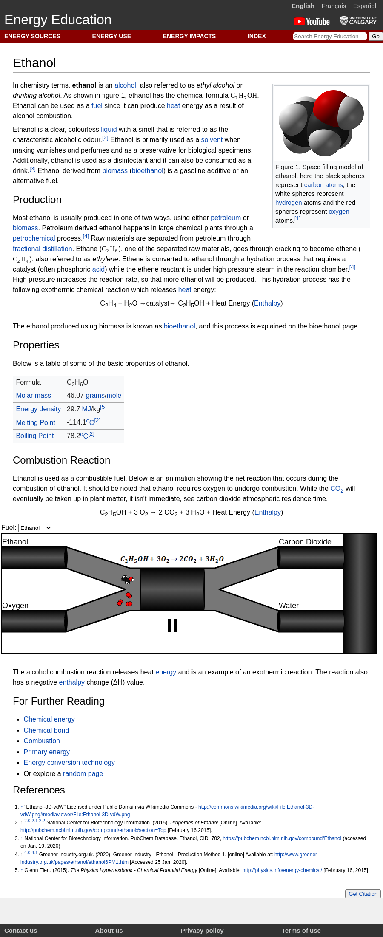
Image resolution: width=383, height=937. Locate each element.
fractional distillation (42, 248)
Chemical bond (46, 730)
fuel (97, 105)
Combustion (42, 741)
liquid (109, 129)
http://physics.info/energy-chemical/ (282, 870)
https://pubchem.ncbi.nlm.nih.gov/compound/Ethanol (282, 838)
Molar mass (33, 395)
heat (173, 105)
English (303, 5)
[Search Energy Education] (330, 36)
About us (109, 930)
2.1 (35, 820)
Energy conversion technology (69, 762)
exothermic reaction (282, 672)
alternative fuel (35, 180)
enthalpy (72, 682)
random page (83, 773)
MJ (86, 409)
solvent (212, 140)
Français (334, 5)
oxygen (339, 211)
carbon (314, 184)
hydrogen (288, 202)
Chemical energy (49, 719)
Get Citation (363, 894)
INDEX (257, 36)
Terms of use (301, 930)
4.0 (27, 852)
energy (165, 672)
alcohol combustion (42, 115)
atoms (334, 184)
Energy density (38, 409)
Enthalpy (267, 303)
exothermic (57, 289)
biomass (115, 170)
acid (98, 269)
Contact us (20, 930)
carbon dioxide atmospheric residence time (261, 498)
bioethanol (147, 170)
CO (336, 488)
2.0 (27, 820)
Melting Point (35, 422)
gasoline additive (205, 170)
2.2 (42, 820)
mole (113, 395)
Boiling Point (35, 435)
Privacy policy (202, 930)
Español (364, 5)
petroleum (226, 217)
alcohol (125, 85)
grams (95, 395)
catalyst (24, 269)
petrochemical (34, 238)
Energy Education (58, 19)
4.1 (35, 852)
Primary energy (47, 752)
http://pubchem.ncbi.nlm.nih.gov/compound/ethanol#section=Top (93, 830)
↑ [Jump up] (21, 807)
